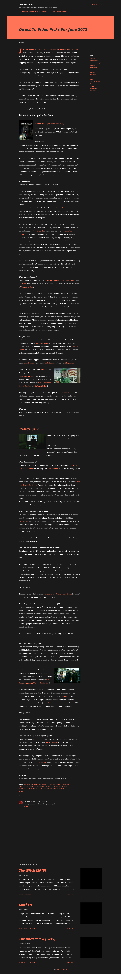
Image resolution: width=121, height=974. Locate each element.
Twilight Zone (93, 88)
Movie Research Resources (58, 11)
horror (91, 70)
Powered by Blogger (60, 969)
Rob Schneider (49, 363)
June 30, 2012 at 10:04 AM (40, 801)
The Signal (92, 84)
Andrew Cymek (62, 208)
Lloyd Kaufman (63, 393)
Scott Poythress (39, 762)
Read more (70, 894)
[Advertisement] (47, 842)
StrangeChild (28, 801)
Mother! (25, 904)
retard (43, 369)
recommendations (94, 77)
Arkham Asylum (27, 287)
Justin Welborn (51, 742)
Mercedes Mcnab (42, 343)
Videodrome (28, 468)
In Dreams (48, 280)
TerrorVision (53, 468)
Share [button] (91, 49)
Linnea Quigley (25, 386)
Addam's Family (94, 60)
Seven (72, 280)
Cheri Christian (49, 703)
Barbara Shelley (41, 386)
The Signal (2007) (29, 428)
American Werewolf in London (37, 683)
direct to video (93, 67)
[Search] (94, 5)
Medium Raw (93, 74)
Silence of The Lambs (95, 81)
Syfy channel (38, 231)
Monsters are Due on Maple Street (58, 594)
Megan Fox (69, 363)
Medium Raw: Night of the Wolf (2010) (49, 124)
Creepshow (23, 521)
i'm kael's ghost (27, 4)
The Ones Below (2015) (37, 939)
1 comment (27, 894)
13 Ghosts (23, 284)
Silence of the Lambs (61, 280)
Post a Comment (29, 928)
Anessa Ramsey (69, 604)
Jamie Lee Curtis (44, 383)
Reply (26, 806)
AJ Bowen (66, 696)
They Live (92, 86)
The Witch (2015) (32, 870)
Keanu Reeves (28, 363)
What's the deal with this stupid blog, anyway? (32, 11)
